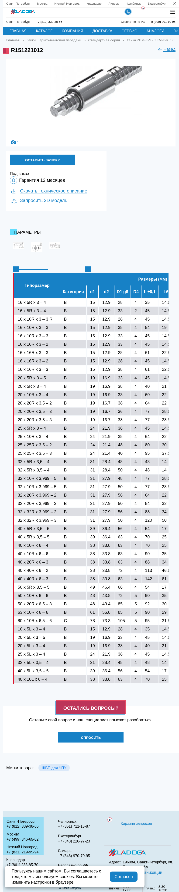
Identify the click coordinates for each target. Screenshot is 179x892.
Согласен (123, 876)
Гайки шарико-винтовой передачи (54, 40)
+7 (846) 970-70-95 (74, 856)
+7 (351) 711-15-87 (74, 826)
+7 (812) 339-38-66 (49, 21)
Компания (72, 31)
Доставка (102, 31)
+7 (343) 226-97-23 (74, 841)
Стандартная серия (104, 40)
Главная (18, 31)
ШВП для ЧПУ (54, 770)
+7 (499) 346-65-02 (22, 839)
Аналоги (155, 31)
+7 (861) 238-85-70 (22, 865)
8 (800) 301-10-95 (163, 21)
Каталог (44, 31)
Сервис (129, 31)
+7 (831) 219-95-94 (22, 852)
